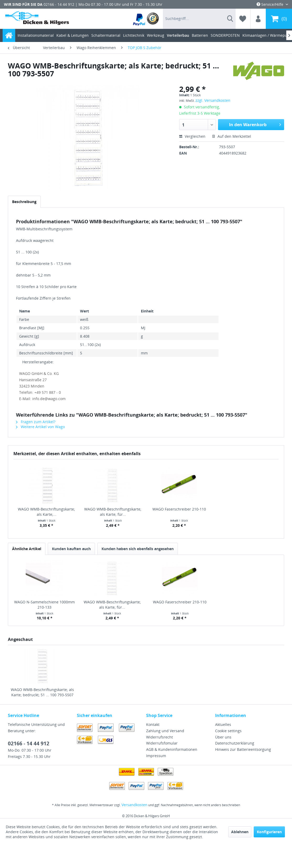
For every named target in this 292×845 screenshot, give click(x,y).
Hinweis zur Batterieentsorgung (243, 749)
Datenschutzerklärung (234, 743)
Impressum (156, 755)
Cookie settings (228, 730)
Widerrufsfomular (162, 743)
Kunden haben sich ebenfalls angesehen (138, 548)
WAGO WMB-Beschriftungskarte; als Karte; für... (112, 512)
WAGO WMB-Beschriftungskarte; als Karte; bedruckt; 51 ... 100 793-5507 (42, 692)
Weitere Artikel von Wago (40, 426)
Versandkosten (134, 804)
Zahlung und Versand (165, 730)
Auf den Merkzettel (231, 136)
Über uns (223, 737)
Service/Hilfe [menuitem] (270, 4)
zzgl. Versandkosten (212, 100)
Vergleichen (192, 136)
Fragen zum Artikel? (35, 421)
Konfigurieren (269, 831)
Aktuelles (223, 724)
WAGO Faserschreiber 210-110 (179, 509)
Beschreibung (24, 201)
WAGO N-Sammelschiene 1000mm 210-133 (44, 604)
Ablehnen (239, 831)
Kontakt (153, 724)
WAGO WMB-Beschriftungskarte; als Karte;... (46, 512)
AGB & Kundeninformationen (171, 749)
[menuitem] (146, 19)
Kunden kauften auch (71, 548)
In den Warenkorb (255, 123)
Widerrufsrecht (159, 737)
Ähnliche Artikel (26, 548)
